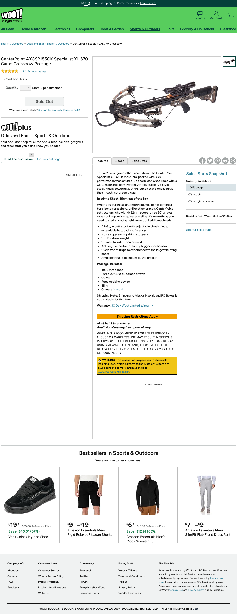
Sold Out (44, 101)
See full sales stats (199, 230)
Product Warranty (48, 581)
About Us (13, 570)
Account (216, 15)
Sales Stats (139, 161)
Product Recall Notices (52, 587)
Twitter (84, 576)
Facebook (85, 570)
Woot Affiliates (127, 570)
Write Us (43, 593)
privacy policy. (196, 590)
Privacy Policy (126, 587)
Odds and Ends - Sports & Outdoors (48, 43)
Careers (12, 576)
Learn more (148, 3)
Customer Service (49, 570)
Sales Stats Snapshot (206, 173)
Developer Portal (90, 593)
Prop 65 (123, 581)
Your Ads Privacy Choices (177, 608)
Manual (117, 289)
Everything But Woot (92, 587)
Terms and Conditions (131, 576)
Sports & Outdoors (12, 43)
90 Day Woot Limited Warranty (132, 305)
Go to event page (49, 159)
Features (102, 161)
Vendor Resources (129, 593)
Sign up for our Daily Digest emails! (59, 109)
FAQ (10, 581)
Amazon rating (34, 71)
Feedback (13, 587)
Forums (200, 15)
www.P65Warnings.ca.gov (113, 371)
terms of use (176, 590)
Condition (11, 79)
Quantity (12, 88)
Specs (119, 161)
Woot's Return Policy (51, 576)
